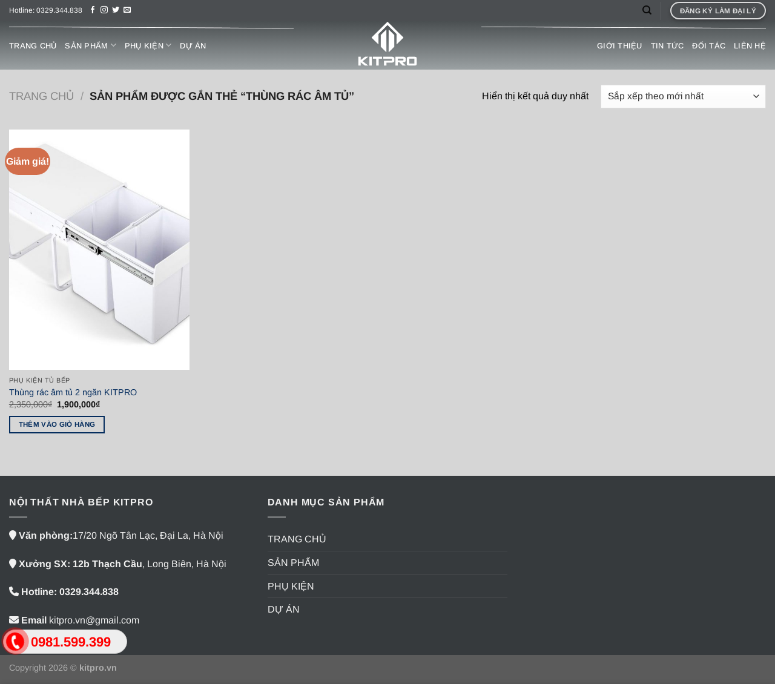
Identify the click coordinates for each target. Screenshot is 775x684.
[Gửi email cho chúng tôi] (127, 10)
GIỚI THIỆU (619, 45)
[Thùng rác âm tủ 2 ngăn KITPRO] (99, 250)
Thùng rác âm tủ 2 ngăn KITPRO (73, 392)
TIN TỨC (667, 45)
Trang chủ (41, 96)
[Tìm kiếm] (646, 10)
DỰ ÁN (193, 45)
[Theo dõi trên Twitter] (115, 10)
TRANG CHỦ (32, 45)
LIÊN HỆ (750, 45)
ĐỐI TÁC (708, 45)
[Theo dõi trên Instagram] (104, 10)
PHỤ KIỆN (148, 45)
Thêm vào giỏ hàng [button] (57, 424)
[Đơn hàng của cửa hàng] (683, 96)
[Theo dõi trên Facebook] (92, 10)
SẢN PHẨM (90, 45)
